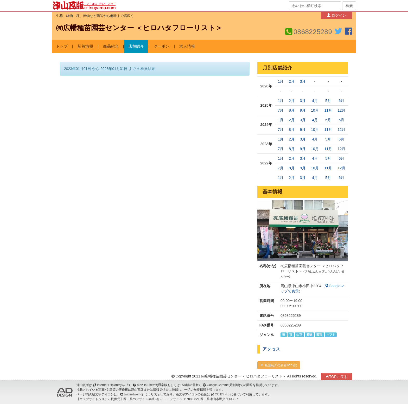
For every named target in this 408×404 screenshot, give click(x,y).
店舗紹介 (136, 46)
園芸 (319, 334)
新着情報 (85, 46)
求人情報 (187, 46)
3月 (302, 81)
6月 (341, 101)
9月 (302, 110)
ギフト (331, 334)
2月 (292, 81)
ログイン (336, 15)
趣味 (309, 334)
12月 (342, 110)
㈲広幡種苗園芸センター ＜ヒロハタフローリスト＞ (139, 28)
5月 (328, 101)
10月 (315, 110)
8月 (292, 110)
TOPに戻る (337, 376)
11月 (328, 110)
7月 (281, 110)
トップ (62, 46)
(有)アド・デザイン (168, 399)
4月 (315, 101)
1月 (281, 81)
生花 (299, 334)
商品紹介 (111, 46)
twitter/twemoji (133, 394)
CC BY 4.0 (222, 394)
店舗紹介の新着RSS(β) (278, 365)
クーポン (161, 46)
